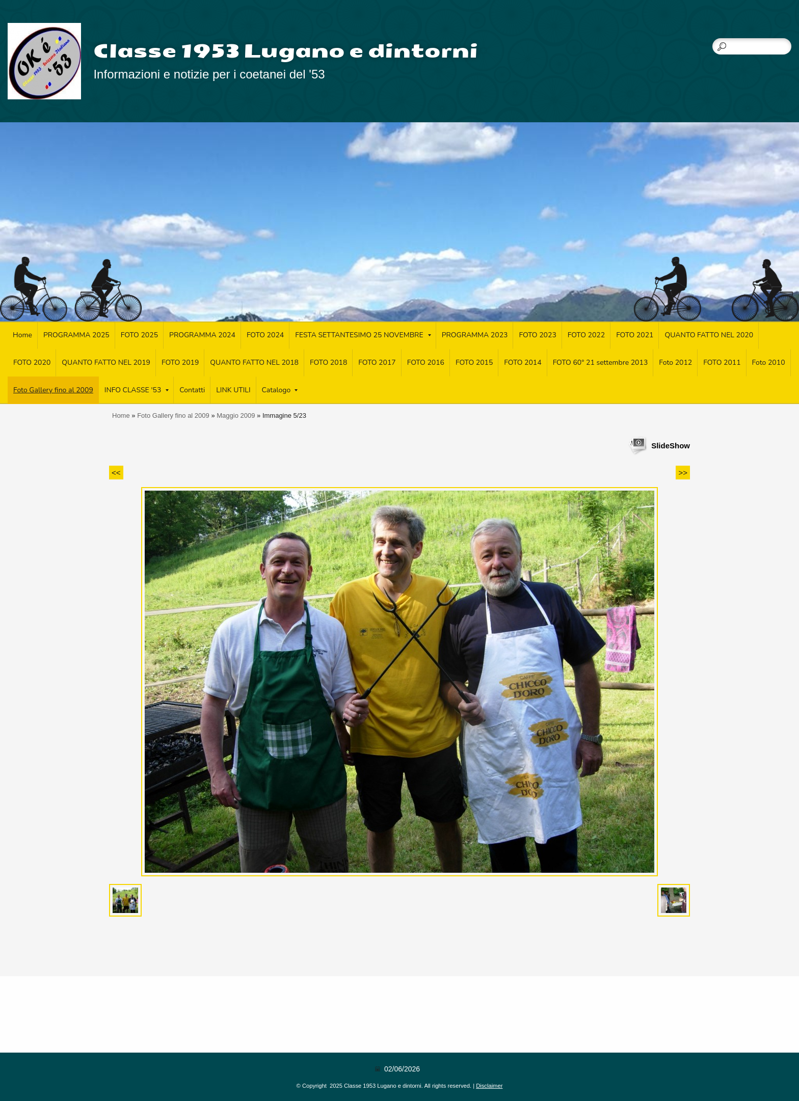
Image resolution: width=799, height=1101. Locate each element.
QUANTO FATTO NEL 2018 (254, 362)
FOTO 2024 (265, 335)
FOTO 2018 (328, 362)
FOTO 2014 (522, 362)
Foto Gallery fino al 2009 (53, 390)
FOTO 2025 (139, 335)
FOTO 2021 (634, 335)
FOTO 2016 (425, 362)
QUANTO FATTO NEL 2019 (106, 362)
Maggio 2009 (236, 415)
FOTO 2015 (474, 362)
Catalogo (280, 390)
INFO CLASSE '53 (136, 390)
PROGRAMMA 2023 (475, 335)
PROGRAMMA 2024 (202, 335)
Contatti (192, 390)
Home (22, 335)
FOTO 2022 (586, 335)
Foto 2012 (675, 362)
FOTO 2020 (31, 362)
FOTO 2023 (537, 335)
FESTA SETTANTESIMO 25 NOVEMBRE (363, 335)
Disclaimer (489, 1086)
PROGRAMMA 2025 (76, 335)
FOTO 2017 (376, 362)
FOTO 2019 (180, 362)
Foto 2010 (768, 362)
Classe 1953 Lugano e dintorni (285, 51)
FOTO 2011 (721, 362)
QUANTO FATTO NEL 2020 (708, 335)
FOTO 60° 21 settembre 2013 (600, 362)
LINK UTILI (233, 390)
